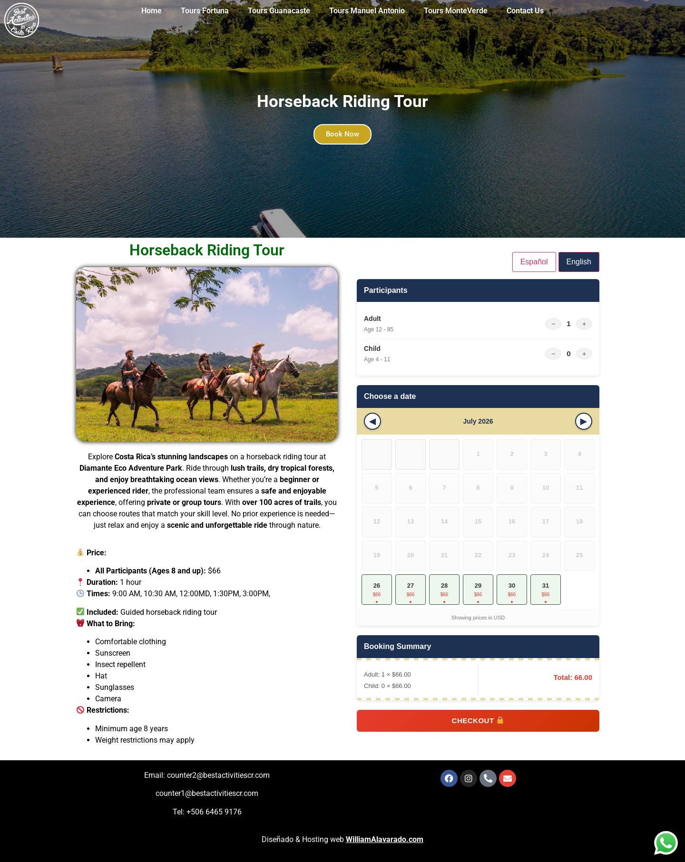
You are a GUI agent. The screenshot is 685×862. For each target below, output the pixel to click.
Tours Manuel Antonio (367, 10)
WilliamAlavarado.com (384, 839)
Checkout (478, 721)
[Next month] (583, 421)
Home (151, 10)
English (579, 262)
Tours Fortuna (205, 10)
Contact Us (525, 10)
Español (534, 262)
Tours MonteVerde (456, 10)
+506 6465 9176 (214, 811)
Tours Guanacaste (279, 10)
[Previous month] (372, 421)
